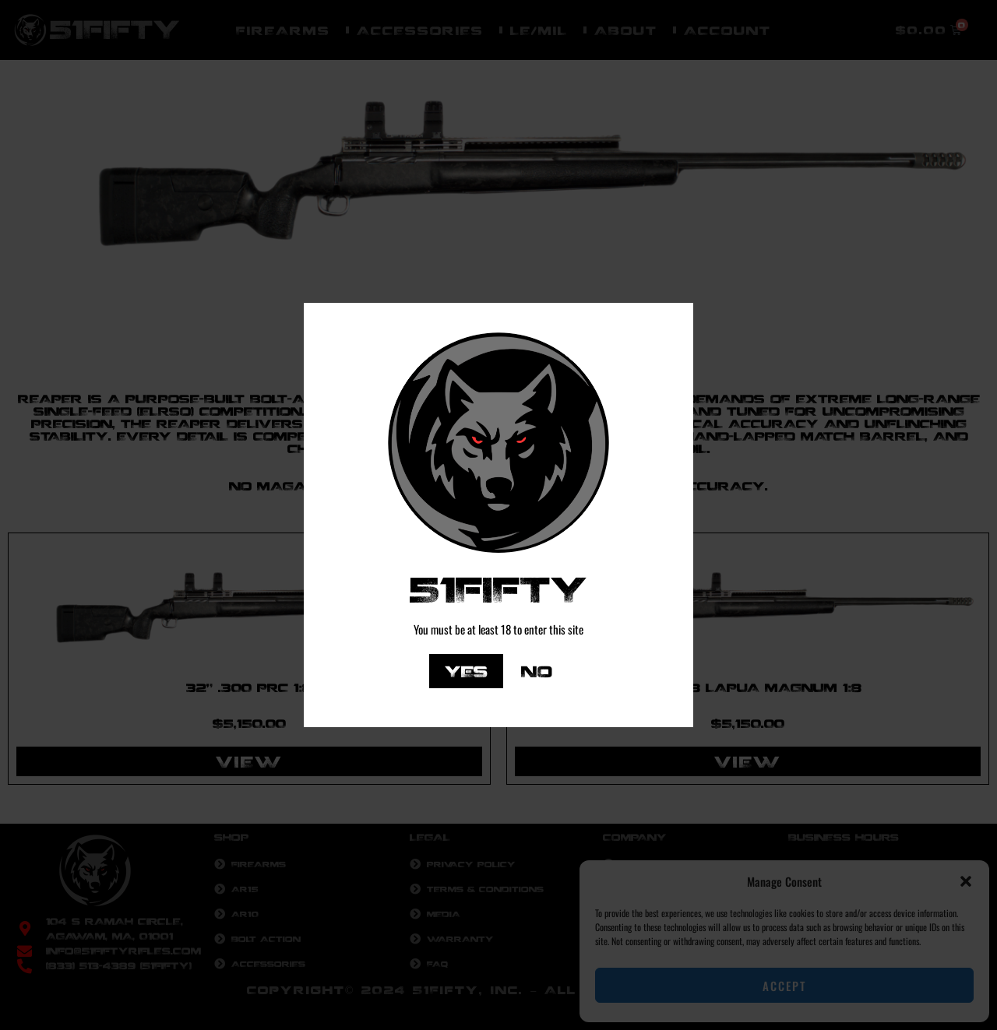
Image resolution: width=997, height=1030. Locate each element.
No (536, 670)
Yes (466, 670)
